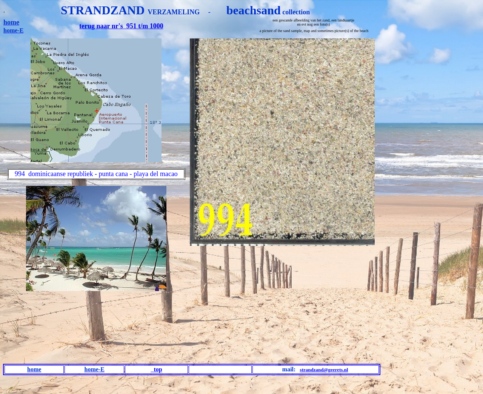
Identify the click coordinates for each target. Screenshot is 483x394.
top (156, 369)
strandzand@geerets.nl (324, 370)
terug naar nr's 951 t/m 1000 (121, 26)
